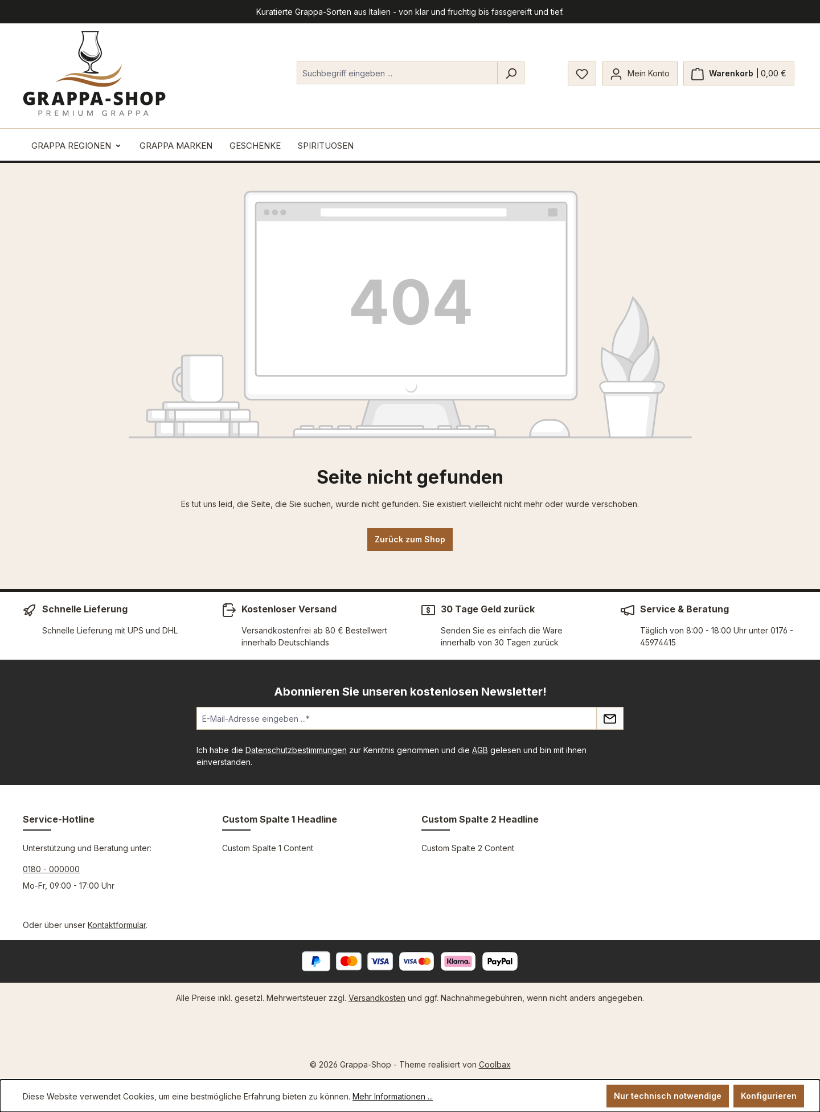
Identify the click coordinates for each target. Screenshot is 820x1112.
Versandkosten (376, 998)
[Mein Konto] (639, 73)
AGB (480, 750)
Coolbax (495, 1064)
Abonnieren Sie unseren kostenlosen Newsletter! (410, 691)
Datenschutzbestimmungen (296, 750)
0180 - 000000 (51, 869)
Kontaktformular (117, 925)
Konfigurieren (769, 1096)
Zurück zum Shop (410, 539)
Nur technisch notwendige (667, 1096)
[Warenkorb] (739, 73)
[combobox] (397, 73)
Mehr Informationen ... (392, 1096)
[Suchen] (510, 73)
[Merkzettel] (582, 73)
